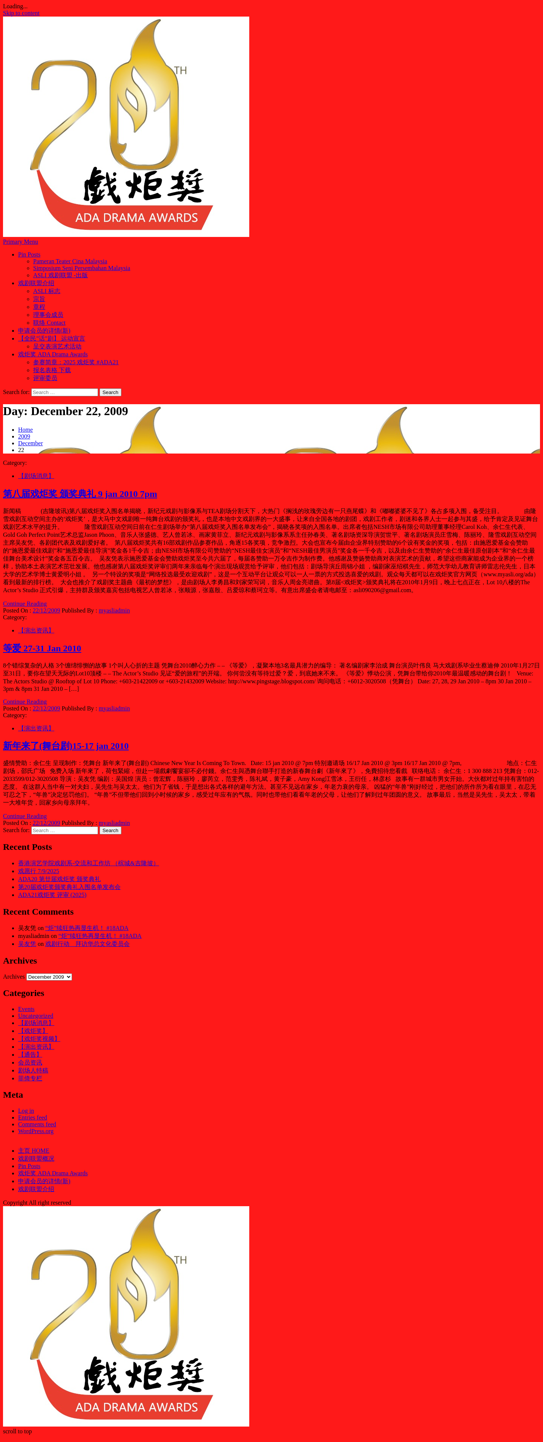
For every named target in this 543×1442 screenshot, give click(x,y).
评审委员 (45, 378)
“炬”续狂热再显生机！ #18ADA (87, 928)
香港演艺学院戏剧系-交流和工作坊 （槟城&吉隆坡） (88, 863)
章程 (39, 307)
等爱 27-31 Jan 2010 (42, 648)
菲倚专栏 (30, 1078)
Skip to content (21, 13)
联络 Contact (49, 322)
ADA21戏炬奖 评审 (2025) (52, 895)
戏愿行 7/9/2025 (38, 871)
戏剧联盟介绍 (36, 283)
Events (26, 1009)
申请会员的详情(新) (44, 330)
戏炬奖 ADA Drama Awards (53, 354)
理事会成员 (48, 315)
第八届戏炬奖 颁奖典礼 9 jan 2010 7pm (80, 494)
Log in (26, 1110)
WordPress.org (36, 1131)
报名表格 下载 (52, 370)
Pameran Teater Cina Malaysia (70, 261)
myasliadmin (114, 610)
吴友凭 (27, 944)
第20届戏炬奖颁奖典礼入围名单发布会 (69, 887)
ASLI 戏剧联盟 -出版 (60, 275)
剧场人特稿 (33, 1070)
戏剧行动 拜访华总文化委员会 (87, 944)
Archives (14, 976)
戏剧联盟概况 (36, 1158)
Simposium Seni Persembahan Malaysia (81, 268)
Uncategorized (35, 1016)
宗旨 (39, 299)
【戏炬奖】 (33, 1031)
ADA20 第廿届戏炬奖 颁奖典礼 (59, 879)
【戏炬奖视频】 (39, 1039)
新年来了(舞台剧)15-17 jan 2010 (66, 746)
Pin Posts (29, 254)
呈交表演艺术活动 (57, 346)
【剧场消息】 (36, 476)
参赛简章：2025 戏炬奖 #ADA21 (76, 362)
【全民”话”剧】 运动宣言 (51, 338)
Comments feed (37, 1124)
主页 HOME (33, 1150)
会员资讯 (30, 1062)
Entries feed (32, 1117)
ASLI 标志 (46, 291)
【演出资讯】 (36, 630)
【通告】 (30, 1054)
